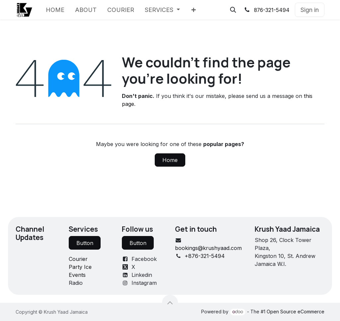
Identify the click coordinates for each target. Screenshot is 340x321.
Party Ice (80, 267)
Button (84, 243)
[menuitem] (55, 10)
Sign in (309, 9)
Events (77, 275)
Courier (78, 259)
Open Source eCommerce (295, 311)
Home (170, 160)
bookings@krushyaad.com (208, 248)
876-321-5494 (272, 10)
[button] (233, 10)
